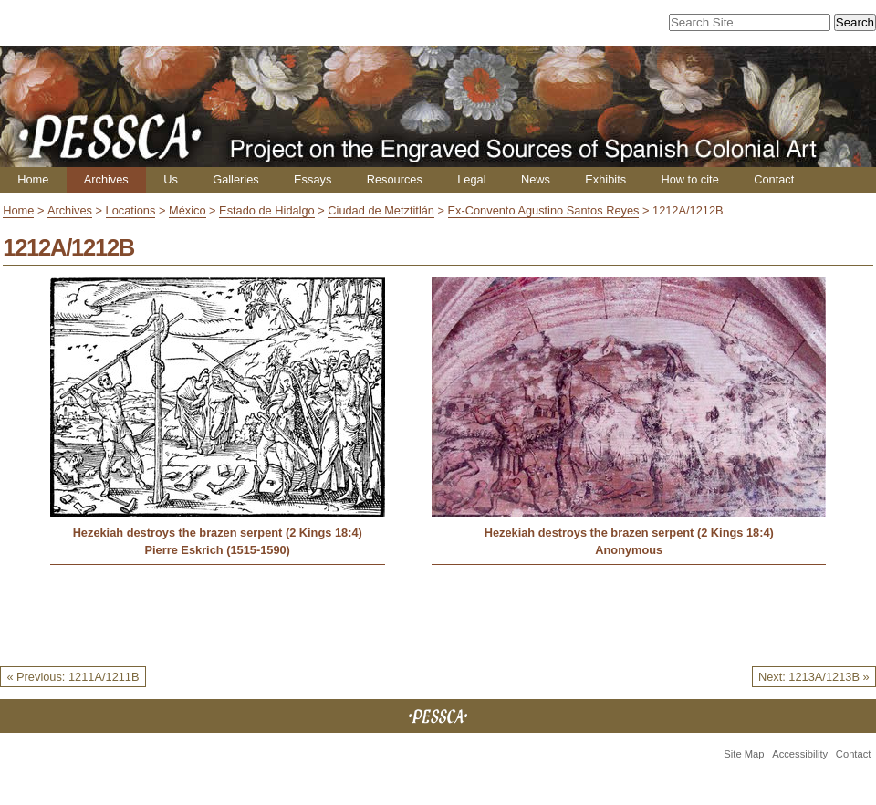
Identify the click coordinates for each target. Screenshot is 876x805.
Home (32, 179)
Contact (774, 179)
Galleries (236, 179)
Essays (312, 179)
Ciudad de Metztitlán (381, 210)
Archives (106, 179)
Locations (131, 210)
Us (170, 179)
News (535, 179)
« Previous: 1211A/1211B (72, 677)
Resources (394, 179)
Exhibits (605, 179)
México (187, 210)
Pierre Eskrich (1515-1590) (217, 550)
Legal (471, 179)
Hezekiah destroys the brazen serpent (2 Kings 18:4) (217, 532)
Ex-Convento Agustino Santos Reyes (544, 210)
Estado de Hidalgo (267, 210)
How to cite (689, 179)
